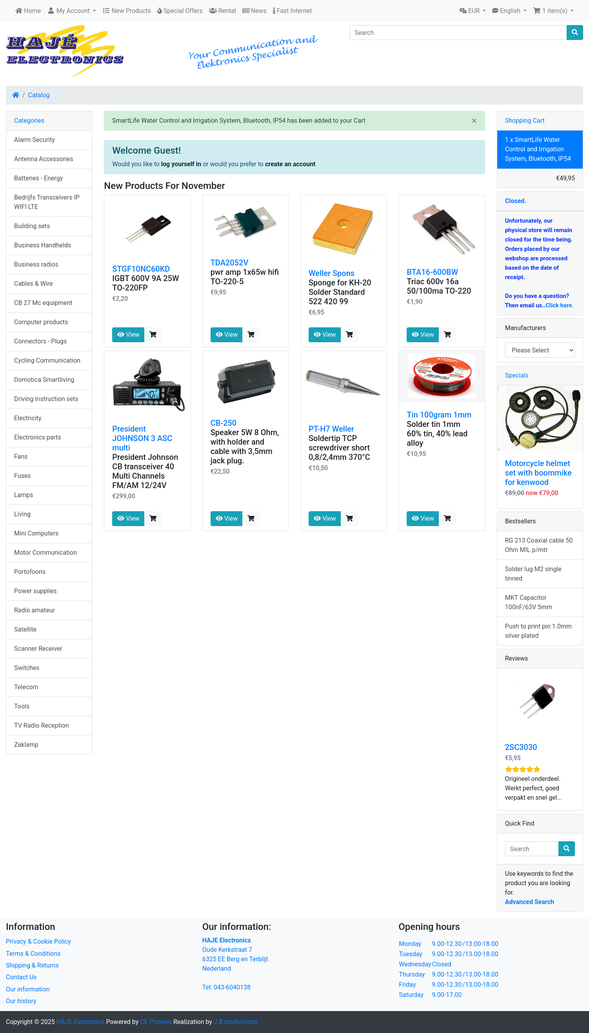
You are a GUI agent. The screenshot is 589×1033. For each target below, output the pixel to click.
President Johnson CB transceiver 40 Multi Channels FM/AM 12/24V (145, 471)
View (128, 334)
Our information (28, 989)
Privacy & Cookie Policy (38, 941)
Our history (21, 1001)
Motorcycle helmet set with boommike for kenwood (538, 473)
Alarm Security (34, 139)
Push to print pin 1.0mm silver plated (538, 631)
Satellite (25, 629)
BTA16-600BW (432, 272)
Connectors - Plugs (40, 341)
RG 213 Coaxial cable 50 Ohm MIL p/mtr (539, 545)
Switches (27, 668)
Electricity (27, 418)
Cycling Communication (47, 360)
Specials (517, 375)
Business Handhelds (42, 245)
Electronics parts (37, 437)
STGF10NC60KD (141, 269)
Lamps (23, 495)
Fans (20, 456)
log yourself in (181, 164)
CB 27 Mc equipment (43, 303)
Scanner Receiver (38, 648)
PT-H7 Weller (331, 429)
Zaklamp (26, 744)
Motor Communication (45, 552)
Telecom (26, 687)
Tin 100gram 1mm (439, 414)
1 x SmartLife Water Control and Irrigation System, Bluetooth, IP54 (538, 149)
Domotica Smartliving (44, 379)
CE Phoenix (156, 1022)
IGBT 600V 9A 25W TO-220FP (145, 283)
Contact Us (21, 977)
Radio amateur (34, 610)
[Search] (458, 32)
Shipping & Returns (32, 965)
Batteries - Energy (38, 178)
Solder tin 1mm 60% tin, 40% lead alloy (437, 433)
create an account (290, 164)
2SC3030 (521, 747)
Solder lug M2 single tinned (533, 573)
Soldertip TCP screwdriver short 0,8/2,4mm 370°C (339, 448)
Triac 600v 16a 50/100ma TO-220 (439, 286)
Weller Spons (331, 273)
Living (22, 514)
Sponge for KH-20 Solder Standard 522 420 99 (340, 292)
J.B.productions (236, 1022)
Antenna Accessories (43, 159)
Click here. (559, 305)
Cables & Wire (33, 283)
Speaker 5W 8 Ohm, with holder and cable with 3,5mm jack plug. (245, 446)
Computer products (41, 322)
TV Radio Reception (41, 725)
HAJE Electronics (80, 1022)
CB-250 (224, 423)
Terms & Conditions (33, 953)
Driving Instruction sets (46, 399)
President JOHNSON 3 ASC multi (142, 438)
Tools (21, 706)
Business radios (36, 264)
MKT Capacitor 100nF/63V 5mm (528, 602)
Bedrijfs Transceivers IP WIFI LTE (47, 202)
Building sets (32, 226)
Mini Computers (36, 533)
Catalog (39, 95)
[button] (71, 11)
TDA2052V (230, 262)
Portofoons (29, 572)
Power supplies (35, 591)
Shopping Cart (525, 120)
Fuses (22, 475)
